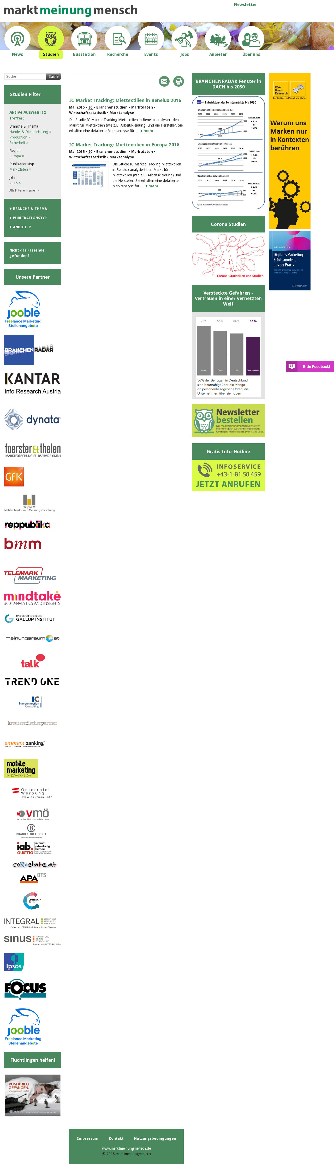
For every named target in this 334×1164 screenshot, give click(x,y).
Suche (53, 76)
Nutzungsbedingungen (155, 1138)
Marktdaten (20, 169)
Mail (164, 81)
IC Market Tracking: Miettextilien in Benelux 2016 (125, 100)
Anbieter (22, 227)
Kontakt (116, 1138)
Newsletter (245, 4)
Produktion (20, 137)
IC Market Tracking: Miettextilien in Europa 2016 (124, 144)
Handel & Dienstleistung (30, 132)
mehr (148, 131)
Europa (16, 156)
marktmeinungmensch (71, 11)
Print (178, 81)
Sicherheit (18, 143)
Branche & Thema (30, 209)
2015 (15, 183)
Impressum (87, 1138)
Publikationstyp (30, 218)
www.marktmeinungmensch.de (126, 1148)
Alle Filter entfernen (24, 190)
